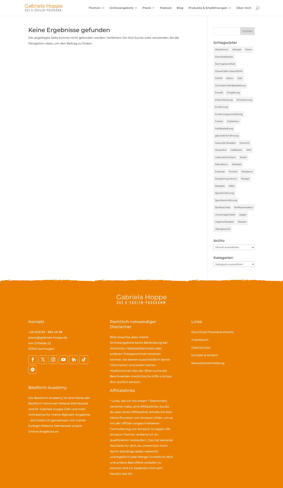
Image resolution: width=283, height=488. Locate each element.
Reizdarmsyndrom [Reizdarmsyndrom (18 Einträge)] (226, 178)
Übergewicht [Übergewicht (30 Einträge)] (222, 228)
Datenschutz (200, 347)
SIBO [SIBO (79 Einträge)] (231, 185)
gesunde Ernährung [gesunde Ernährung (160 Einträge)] (227, 135)
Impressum (200, 340)
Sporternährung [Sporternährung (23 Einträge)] (224, 193)
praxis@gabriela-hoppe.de (47, 337)
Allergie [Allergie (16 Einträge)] (236, 49)
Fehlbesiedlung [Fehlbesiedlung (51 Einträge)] (224, 128)
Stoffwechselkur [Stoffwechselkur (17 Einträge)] (243, 207)
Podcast (166, 8)
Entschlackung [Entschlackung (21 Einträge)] (224, 99)
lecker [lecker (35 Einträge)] (243, 157)
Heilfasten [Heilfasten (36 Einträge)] (236, 149)
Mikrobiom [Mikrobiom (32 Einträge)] (221, 164)
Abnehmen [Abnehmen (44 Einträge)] (221, 49)
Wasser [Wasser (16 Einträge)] (242, 221)
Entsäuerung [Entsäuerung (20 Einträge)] (244, 99)
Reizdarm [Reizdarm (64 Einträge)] (247, 171)
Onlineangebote (121, 8)
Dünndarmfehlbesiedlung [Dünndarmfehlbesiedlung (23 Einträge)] (230, 85)
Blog (180, 8)
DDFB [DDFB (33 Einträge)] (218, 78)
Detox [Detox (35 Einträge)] (229, 78)
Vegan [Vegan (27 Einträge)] (243, 214)
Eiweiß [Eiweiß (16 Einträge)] (219, 92)
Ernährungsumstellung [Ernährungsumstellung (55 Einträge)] (229, 114)
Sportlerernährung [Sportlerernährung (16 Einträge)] (226, 200)
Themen (95, 8)
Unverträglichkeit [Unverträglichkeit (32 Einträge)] (225, 214)
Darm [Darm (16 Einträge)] (248, 49)
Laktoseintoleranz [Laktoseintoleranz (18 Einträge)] (225, 157)
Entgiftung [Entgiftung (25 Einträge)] (233, 92)
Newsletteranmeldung (207, 363)
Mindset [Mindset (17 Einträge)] (236, 164)
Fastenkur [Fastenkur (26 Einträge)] (233, 121)
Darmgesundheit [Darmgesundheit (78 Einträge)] (225, 63)
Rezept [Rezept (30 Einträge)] (245, 178)
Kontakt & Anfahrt (204, 355)
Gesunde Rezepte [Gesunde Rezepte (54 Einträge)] (225, 142)
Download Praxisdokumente (212, 332)
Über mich (244, 8)
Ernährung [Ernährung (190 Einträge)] (221, 106)
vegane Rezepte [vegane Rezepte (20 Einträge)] (224, 221)
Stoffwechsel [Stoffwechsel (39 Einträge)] (222, 207)
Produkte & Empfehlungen (207, 8)
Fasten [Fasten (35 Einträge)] (219, 121)
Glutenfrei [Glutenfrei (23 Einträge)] (221, 149)
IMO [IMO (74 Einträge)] (248, 149)
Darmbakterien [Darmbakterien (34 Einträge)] (224, 56)
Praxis (146, 8)
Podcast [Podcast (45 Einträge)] (220, 171)
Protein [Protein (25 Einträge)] (233, 171)
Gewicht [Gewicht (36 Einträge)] (244, 142)
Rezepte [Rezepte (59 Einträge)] (220, 185)
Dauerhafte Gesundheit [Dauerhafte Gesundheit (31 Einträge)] (229, 71)
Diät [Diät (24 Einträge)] (239, 78)
